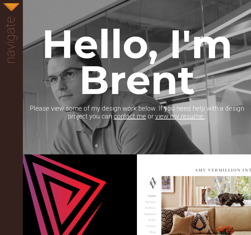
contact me (130, 116)
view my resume (180, 116)
